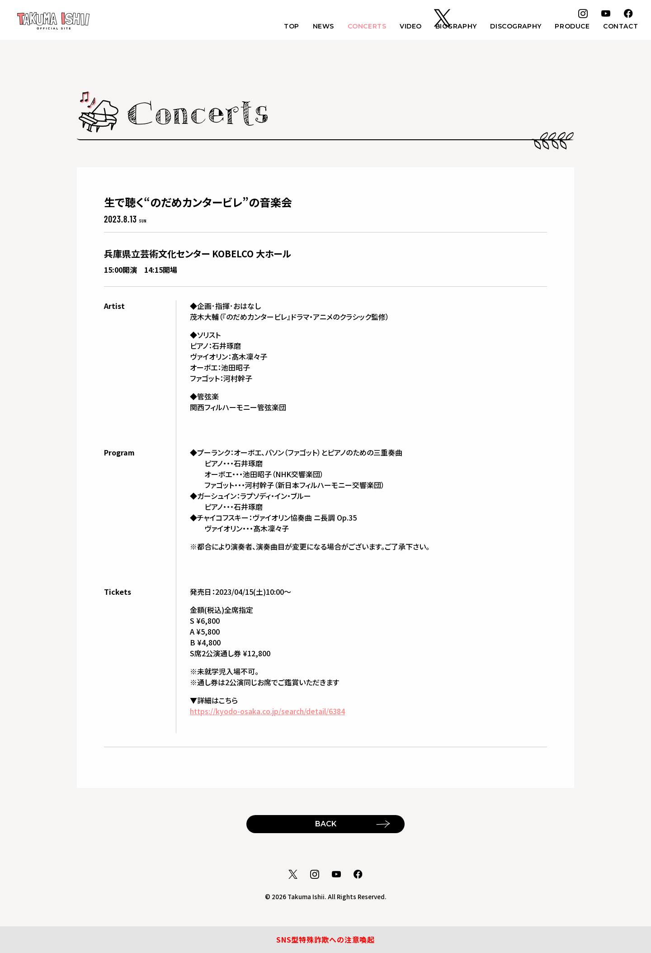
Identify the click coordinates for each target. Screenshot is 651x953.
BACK (325, 823)
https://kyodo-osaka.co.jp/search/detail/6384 (267, 711)
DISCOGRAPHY (513, 28)
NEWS (316, 28)
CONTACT (620, 28)
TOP (284, 28)
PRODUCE (570, 28)
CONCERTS (361, 28)
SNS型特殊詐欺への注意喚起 (325, 939)
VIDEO (406, 28)
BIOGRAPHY (452, 28)
